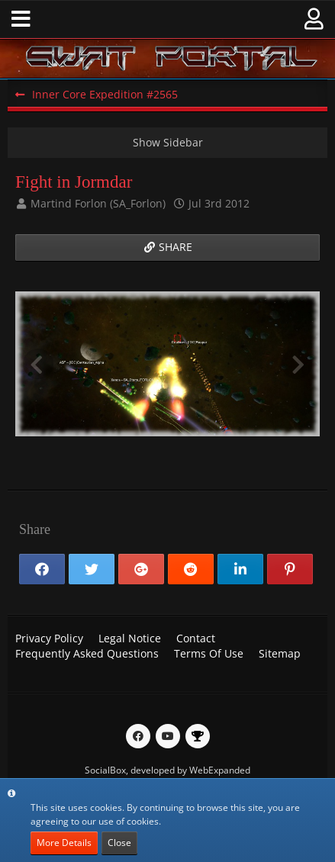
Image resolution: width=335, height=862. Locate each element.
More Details (64, 842)
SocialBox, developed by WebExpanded (167, 770)
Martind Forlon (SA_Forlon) (98, 203)
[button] (21, 19)
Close (119, 842)
